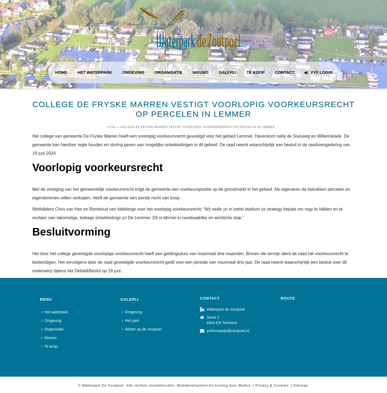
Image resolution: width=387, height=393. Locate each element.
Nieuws (201, 72)
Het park (130, 320)
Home (61, 72)
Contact (284, 72)
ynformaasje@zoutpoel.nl (228, 331)
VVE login (318, 72)
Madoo (244, 385)
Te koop (256, 72)
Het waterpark (94, 72)
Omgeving (133, 72)
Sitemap (300, 385)
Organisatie (168, 72)
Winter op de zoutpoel (142, 329)
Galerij (227, 72)
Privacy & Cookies (271, 385)
